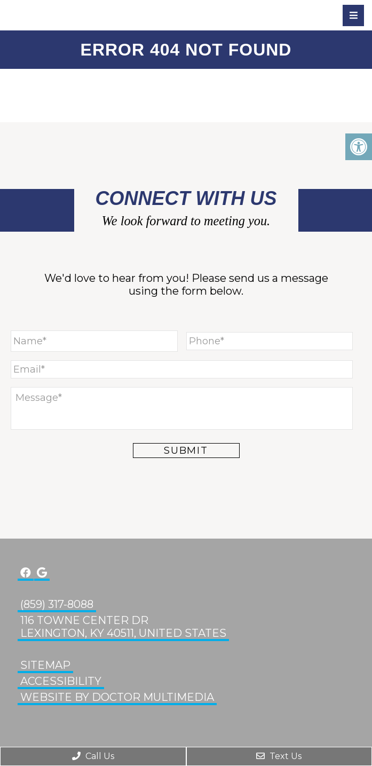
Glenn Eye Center (66, 14)
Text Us (279, 756)
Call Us (93, 756)
